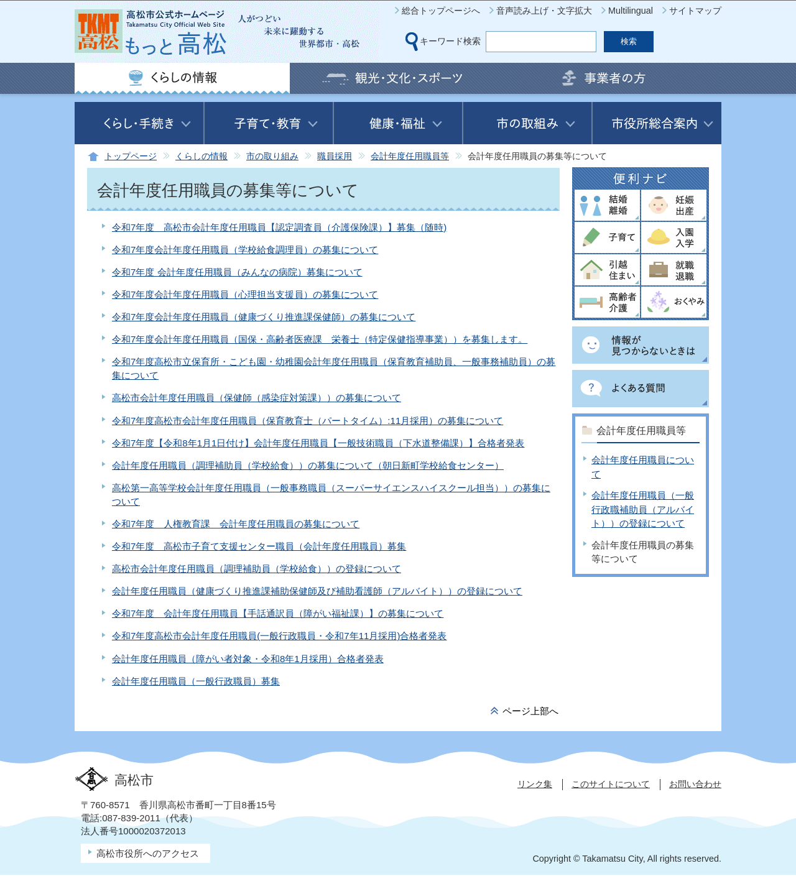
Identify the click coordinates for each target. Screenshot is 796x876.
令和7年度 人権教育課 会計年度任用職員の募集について (235, 524)
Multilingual (630, 11)
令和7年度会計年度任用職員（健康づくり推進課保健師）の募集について (263, 316)
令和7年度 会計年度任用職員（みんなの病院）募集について (237, 272)
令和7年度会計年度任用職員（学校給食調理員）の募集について (245, 249)
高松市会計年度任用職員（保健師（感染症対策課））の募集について (256, 397)
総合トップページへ (441, 11)
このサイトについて (611, 784)
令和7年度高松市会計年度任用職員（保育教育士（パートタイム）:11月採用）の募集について (307, 420)
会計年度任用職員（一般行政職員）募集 (196, 681)
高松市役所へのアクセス (147, 853)
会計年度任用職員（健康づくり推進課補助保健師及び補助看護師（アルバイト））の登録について (317, 591)
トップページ (130, 156)
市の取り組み (272, 156)
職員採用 (334, 156)
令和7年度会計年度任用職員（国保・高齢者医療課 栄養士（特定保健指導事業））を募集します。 (319, 339)
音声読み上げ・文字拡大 (544, 11)
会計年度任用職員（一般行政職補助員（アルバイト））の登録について (642, 509)
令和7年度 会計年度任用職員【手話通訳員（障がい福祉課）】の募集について (277, 613)
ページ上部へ (530, 711)
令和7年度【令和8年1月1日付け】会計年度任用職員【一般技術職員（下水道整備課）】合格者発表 (318, 443)
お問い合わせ (695, 784)
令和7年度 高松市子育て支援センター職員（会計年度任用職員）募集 (259, 546)
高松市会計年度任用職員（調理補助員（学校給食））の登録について (256, 568)
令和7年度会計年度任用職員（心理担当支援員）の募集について (245, 294)
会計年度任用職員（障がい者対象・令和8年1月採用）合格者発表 (248, 658)
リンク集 (534, 784)
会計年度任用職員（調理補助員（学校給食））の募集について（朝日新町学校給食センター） (308, 465)
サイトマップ (695, 11)
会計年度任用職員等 (410, 156)
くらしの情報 (201, 156)
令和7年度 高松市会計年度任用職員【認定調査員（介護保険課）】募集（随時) (279, 227)
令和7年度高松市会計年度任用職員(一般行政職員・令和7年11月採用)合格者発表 (279, 635)
